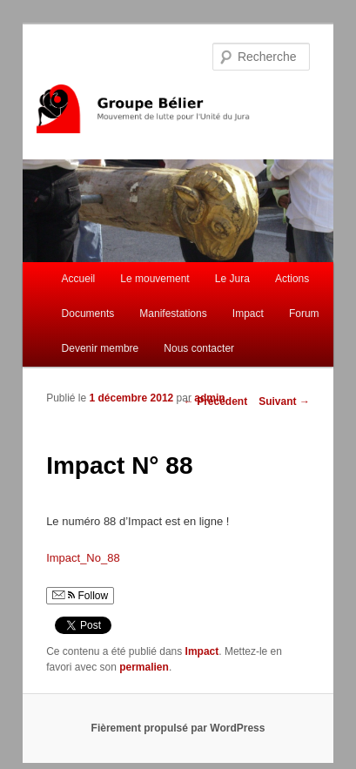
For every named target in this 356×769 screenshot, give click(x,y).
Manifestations (172, 313)
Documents (88, 313)
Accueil (79, 279)
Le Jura (232, 279)
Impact (248, 313)
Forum (304, 313)
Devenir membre (100, 348)
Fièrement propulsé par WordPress (178, 728)
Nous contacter (199, 348)
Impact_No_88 (83, 557)
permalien (144, 667)
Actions (292, 279)
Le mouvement (154, 279)
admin (209, 398)
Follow (80, 596)
